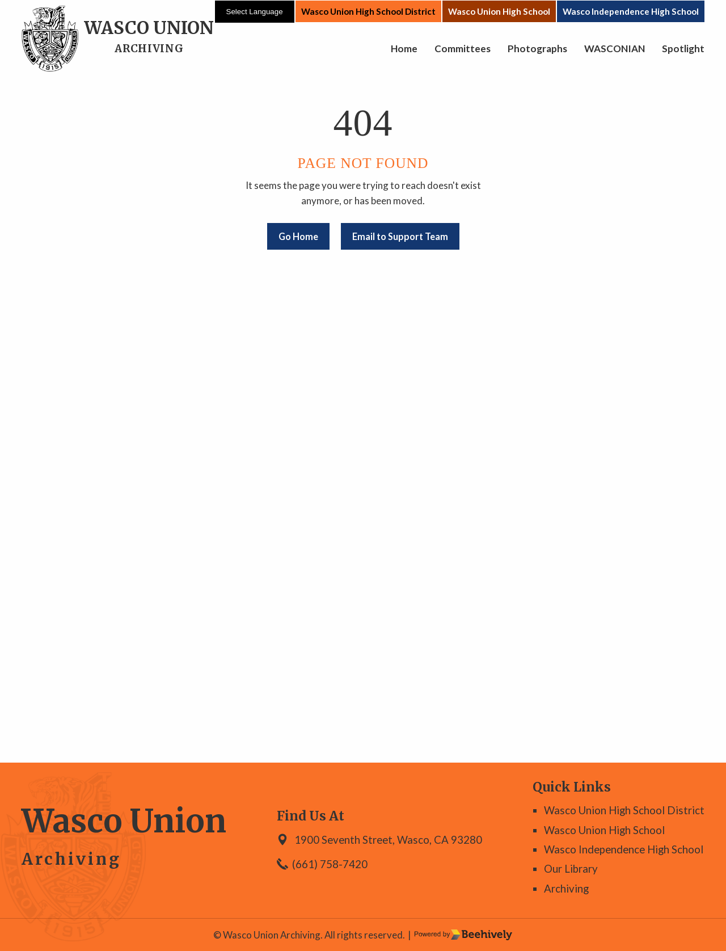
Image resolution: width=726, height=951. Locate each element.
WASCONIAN (614, 48)
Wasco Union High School (499, 11)
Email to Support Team (400, 236)
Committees (462, 48)
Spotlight (683, 48)
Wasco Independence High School (631, 11)
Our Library (571, 868)
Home (404, 48)
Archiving (566, 888)
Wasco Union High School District (368, 11)
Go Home (298, 236)
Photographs (537, 48)
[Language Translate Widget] (254, 12)
